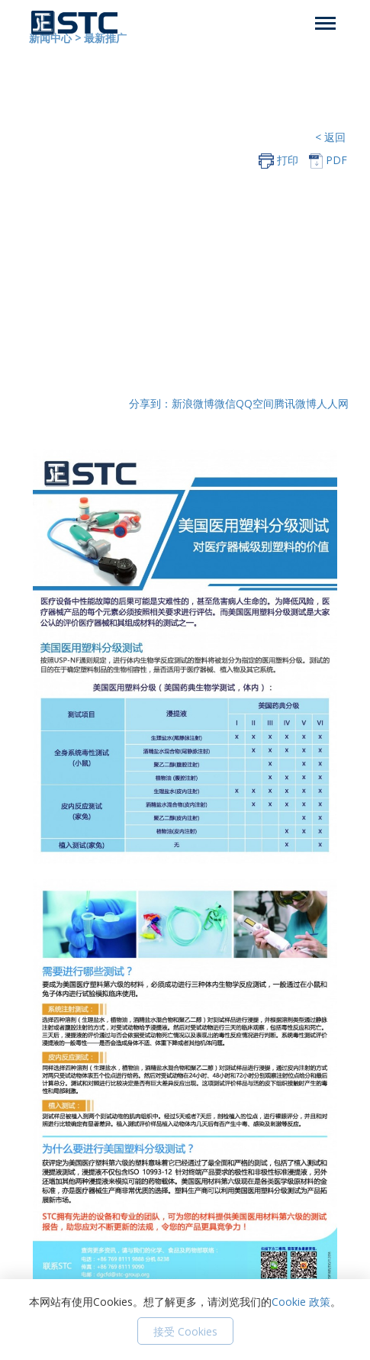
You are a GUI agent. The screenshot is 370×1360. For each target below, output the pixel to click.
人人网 (333, 403)
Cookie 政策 (301, 1301)
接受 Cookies (185, 1331)
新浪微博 (193, 403)
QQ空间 (255, 403)
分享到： (150, 403)
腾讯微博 (295, 403)
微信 (225, 403)
